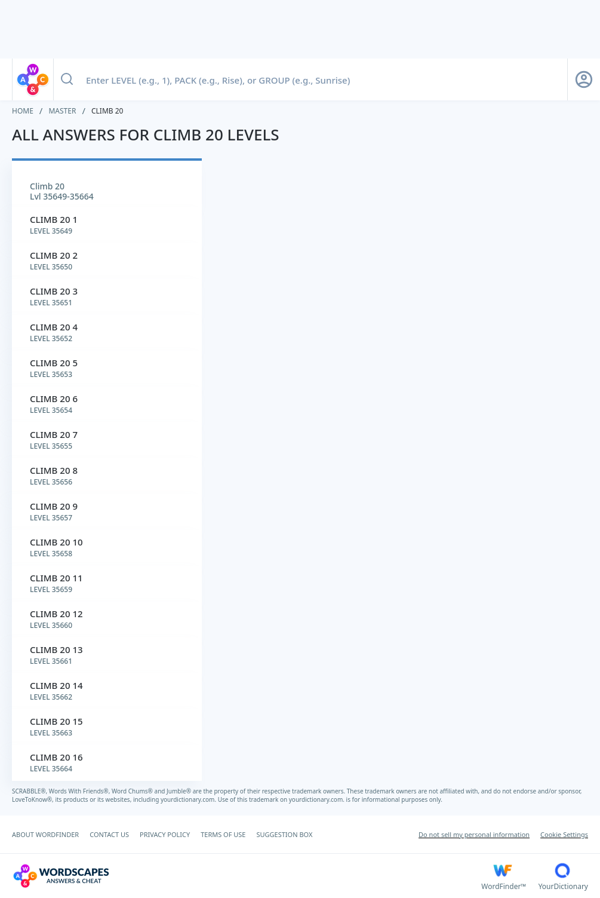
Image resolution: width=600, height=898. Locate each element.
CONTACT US (109, 834)
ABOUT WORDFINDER (45, 834)
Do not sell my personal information (474, 834)
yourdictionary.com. (189, 799)
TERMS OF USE (223, 834)
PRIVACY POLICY (165, 834)
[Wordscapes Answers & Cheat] (246, 876)
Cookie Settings (564, 834)
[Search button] (67, 79)
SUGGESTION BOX (284, 834)
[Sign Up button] (584, 79)
